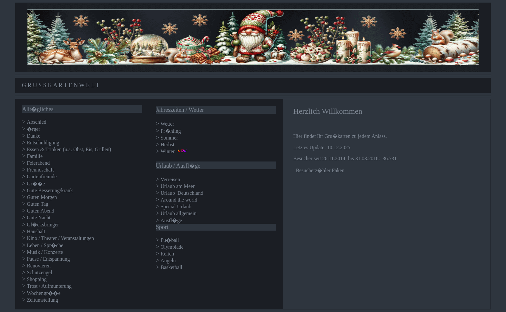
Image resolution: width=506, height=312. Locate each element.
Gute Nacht (38, 217)
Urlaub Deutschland (182, 193)
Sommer (169, 137)
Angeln (168, 260)
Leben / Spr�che (45, 245)
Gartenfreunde (41, 176)
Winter (168, 151)
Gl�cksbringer (43, 224)
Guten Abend (40, 210)
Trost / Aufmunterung (49, 286)
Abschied (36, 122)
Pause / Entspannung (48, 259)
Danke (33, 136)
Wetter (167, 124)
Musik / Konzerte (45, 252)
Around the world (179, 200)
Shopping (36, 279)
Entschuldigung (43, 142)
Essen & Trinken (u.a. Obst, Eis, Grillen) (69, 149)
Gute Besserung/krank (50, 190)
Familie (35, 156)
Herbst (168, 144)
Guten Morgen (42, 197)
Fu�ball (170, 240)
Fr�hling (171, 131)
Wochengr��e (43, 293)
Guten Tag (37, 204)
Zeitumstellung (42, 300)
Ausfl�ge (171, 220)
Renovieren (39, 265)
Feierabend (38, 163)
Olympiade (172, 247)
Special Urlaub (176, 206)
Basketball (172, 267)
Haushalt (36, 231)
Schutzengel (39, 272)
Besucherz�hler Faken (320, 170)
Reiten (167, 253)
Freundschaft (40, 169)
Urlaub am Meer (178, 186)
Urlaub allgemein (179, 213)
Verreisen (170, 179)
